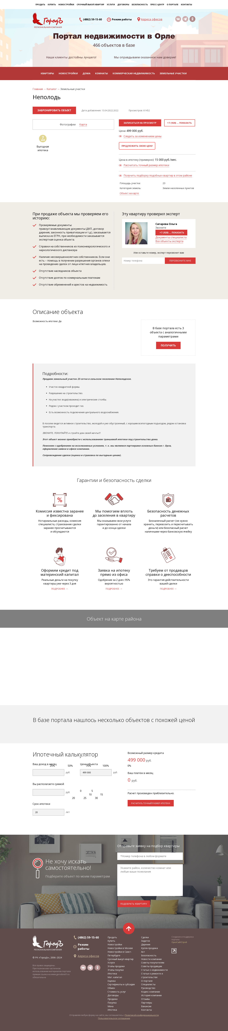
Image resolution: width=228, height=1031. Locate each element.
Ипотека (112, 973)
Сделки (145, 937)
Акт (143, 951)
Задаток (145, 940)
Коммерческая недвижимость (134, 73)
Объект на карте (129, 193)
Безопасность (140, 4)
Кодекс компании (150, 991)
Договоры (113, 995)
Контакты (186, 4)
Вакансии (146, 1006)
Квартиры (47, 73)
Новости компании (151, 959)
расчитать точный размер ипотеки (150, 803)
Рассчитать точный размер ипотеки (146, 165)
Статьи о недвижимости (154, 969)
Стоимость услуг (117, 991)
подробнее (58, 588)
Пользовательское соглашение (114, 1018)
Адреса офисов (151, 19)
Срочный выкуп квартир (90, 4)
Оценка (112, 980)
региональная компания (48, 943)
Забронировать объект (54, 110)
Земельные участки (173, 73)
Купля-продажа (149, 948)
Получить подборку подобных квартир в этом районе (158, 175)
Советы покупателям (152, 962)
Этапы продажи (116, 966)
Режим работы (122, 19)
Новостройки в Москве (120, 948)
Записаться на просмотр (140, 122)
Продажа (112, 998)
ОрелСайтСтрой (179, 942)
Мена (110, 1006)
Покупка (112, 1002)
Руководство (148, 988)
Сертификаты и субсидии (121, 984)
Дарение (145, 944)
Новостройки (68, 73)
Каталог (52, 89)
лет (68, 812)
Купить (52, 4)
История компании (151, 995)
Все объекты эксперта (169, 241)
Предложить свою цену (137, 145)
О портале (147, 980)
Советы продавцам (151, 966)
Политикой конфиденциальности (142, 1015)
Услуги (111, 962)
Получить (168, 345)
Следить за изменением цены (142, 136)
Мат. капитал (115, 977)
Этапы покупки (116, 969)
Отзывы (145, 998)
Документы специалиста (170, 237)
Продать (40, 4)
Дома (86, 73)
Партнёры (146, 1002)
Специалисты (148, 984)
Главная (38, 89)
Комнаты (101, 73)
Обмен (111, 988)
